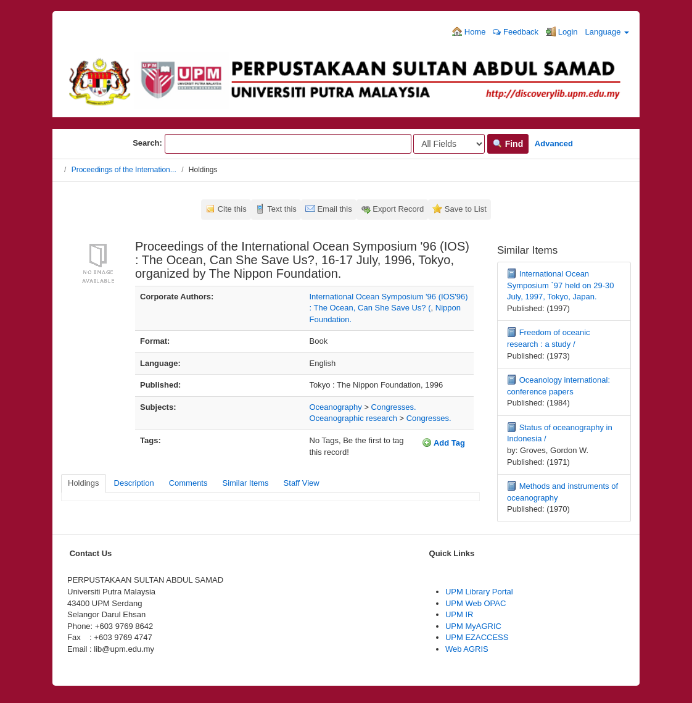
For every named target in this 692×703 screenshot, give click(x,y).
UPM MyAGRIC (473, 626)
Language (607, 31)
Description (134, 483)
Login (561, 31)
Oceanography (336, 407)
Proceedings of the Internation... (124, 169)
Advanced (554, 143)
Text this (282, 209)
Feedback (515, 31)
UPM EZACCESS (477, 637)
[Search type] (449, 144)
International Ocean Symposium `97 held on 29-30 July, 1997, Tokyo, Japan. (560, 285)
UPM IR (459, 614)
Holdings (83, 483)
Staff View (301, 483)
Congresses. (393, 407)
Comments (188, 483)
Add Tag (443, 442)
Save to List (466, 209)
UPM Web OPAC (475, 603)
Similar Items (245, 483)
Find (508, 144)
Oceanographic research (353, 418)
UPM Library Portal (479, 591)
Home (468, 31)
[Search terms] (288, 144)
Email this (334, 209)
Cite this (232, 209)
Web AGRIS (466, 649)
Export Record (398, 209)
